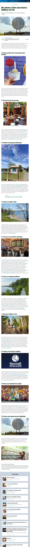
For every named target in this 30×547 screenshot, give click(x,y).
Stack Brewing (24, 263)
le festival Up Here (22, 406)
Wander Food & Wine (14, 232)
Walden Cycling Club (5, 345)
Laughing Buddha (24, 134)
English (28, 1)
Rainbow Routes (21, 299)
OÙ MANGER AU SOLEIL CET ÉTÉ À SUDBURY (13, 197)
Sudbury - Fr (16, 4)
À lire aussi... (6, 195)
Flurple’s (8, 89)
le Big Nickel (24, 438)
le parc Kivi (12, 305)
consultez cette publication (6, 347)
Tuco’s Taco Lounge (11, 137)
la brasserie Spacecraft (9, 269)
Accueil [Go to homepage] (5, 1)
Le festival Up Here (12, 372)
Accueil (13, 4)
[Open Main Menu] (1, 1)
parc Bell (14, 224)
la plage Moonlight (19, 185)
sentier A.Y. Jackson (4, 304)
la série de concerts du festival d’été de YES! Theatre (19, 375)
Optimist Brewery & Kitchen (9, 271)
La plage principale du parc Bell (9, 185)
